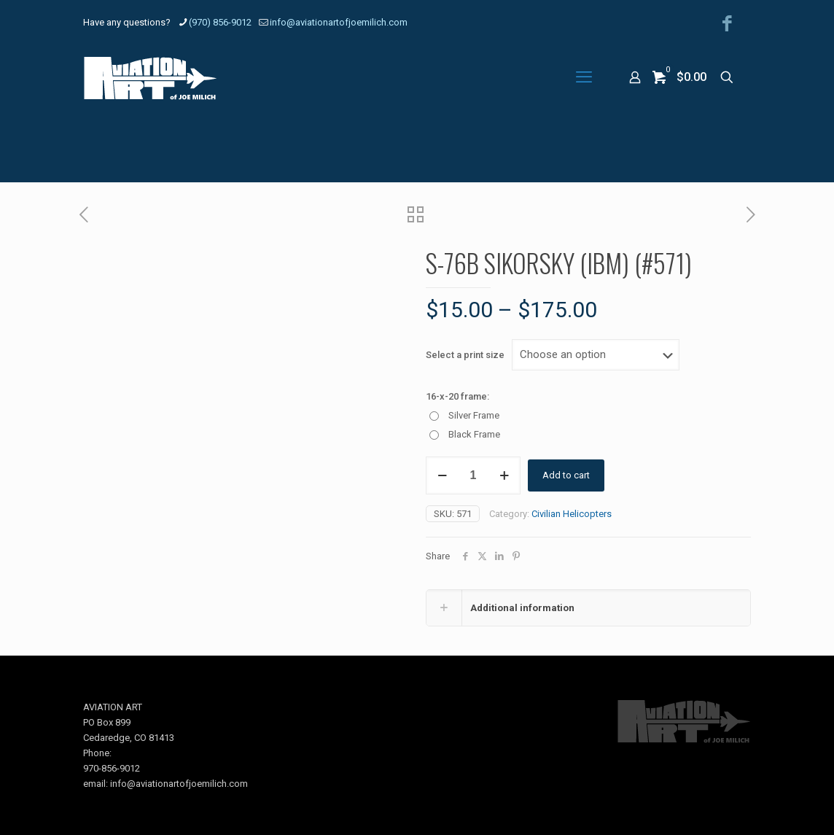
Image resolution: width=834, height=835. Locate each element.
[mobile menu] (584, 77)
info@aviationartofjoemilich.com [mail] (339, 22)
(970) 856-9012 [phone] (220, 22)
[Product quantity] (473, 475)
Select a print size (465, 354)
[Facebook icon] (727, 23)
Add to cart (566, 475)
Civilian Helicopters (571, 513)
